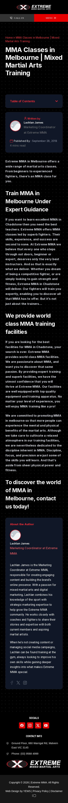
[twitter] (38, 725)
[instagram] (30, 725)
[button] (56, 101)
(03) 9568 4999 (29, 753)
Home (9, 37)
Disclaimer (57, 791)
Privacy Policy (41, 791)
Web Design (12, 791)
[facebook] (22, 725)
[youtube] (46, 725)
